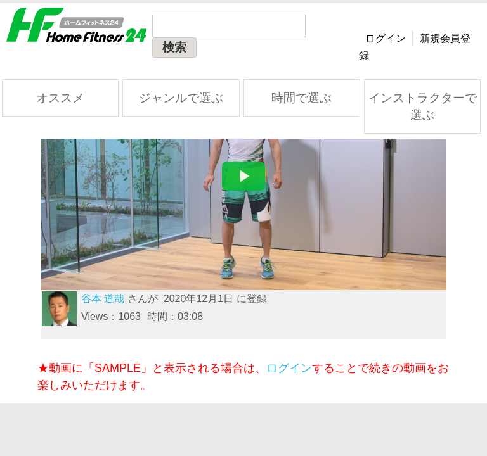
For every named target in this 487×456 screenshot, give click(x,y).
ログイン (385, 38)
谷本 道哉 (102, 298)
